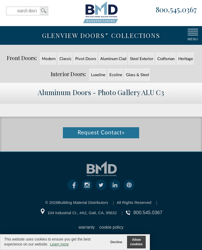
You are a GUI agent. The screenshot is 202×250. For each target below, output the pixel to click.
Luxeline (98, 75)
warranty (87, 227)
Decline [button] (116, 242)
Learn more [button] (59, 244)
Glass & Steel (137, 75)
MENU (193, 39)
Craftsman (166, 59)
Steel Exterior (141, 59)
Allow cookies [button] (136, 242)
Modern (48, 59)
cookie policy (111, 227)
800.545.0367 (176, 9)
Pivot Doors (85, 59)
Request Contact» (101, 132)
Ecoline (115, 75)
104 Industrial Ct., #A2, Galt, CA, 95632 (82, 212)
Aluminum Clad (113, 59)
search (27, 11)
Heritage (185, 59)
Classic (65, 59)
